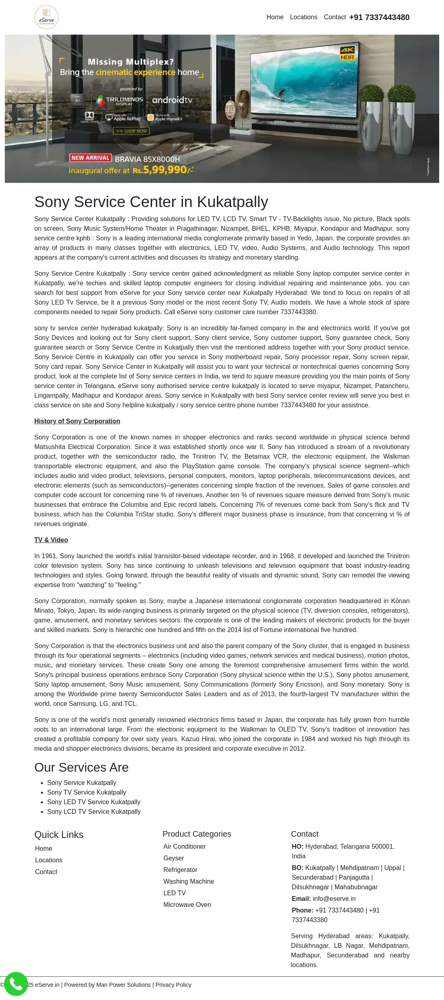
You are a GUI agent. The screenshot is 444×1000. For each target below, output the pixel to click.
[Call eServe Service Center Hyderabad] (16, 984)
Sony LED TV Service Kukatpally (94, 802)
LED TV (174, 893)
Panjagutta (354, 877)
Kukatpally (320, 867)
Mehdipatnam (359, 867)
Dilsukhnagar (310, 887)
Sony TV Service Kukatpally (86, 792)
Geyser (173, 858)
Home (275, 17)
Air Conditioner (184, 846)
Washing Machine (188, 881)
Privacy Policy (174, 985)
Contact (335, 17)
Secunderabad (312, 877)
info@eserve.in (334, 898)
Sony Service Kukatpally (82, 782)
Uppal (392, 867)
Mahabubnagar (356, 887)
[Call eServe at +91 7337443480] (379, 17)
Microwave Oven (187, 904)
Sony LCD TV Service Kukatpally (94, 811)
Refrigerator (180, 869)
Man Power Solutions (123, 985)
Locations (304, 17)
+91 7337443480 (339, 910)
